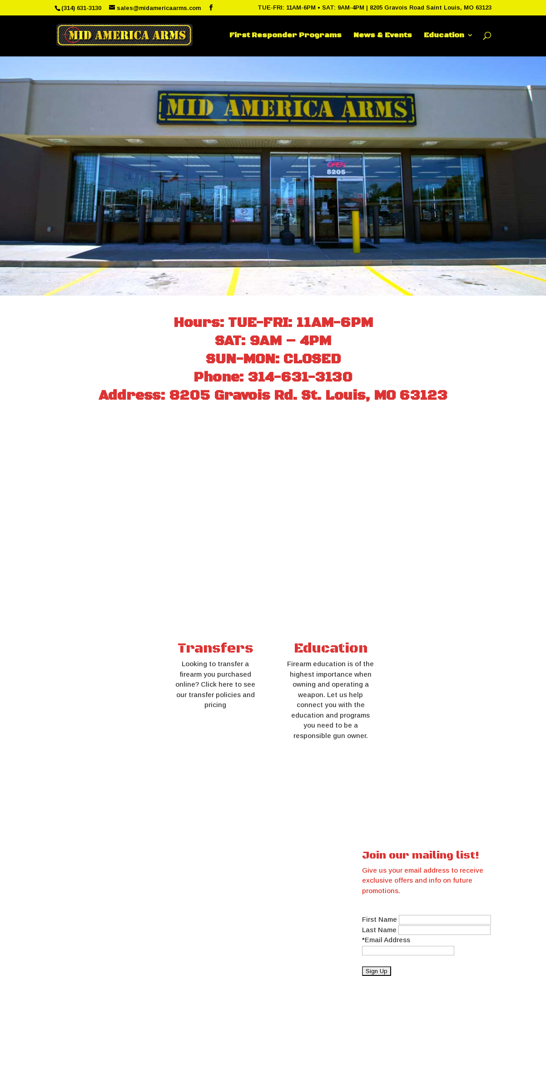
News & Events (382, 36)
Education (444, 36)
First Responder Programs (285, 36)
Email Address (387, 940)
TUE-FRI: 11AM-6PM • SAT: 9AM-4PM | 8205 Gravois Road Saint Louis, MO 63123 (374, 8)
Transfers (215, 648)
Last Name (379, 930)
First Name (379, 919)
